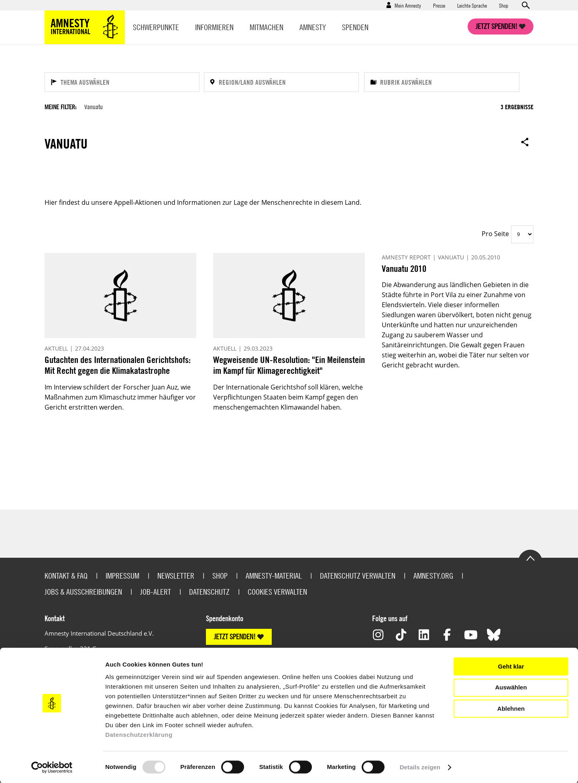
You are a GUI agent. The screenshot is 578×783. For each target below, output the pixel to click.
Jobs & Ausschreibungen (83, 592)
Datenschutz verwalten (357, 576)
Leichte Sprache (472, 5)
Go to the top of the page (530, 558)
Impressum (122, 576)
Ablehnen (511, 708)
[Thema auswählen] (122, 82)
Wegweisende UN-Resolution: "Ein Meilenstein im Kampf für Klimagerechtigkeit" (289, 365)
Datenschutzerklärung (139, 734)
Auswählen (511, 687)
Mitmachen (266, 27)
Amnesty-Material (274, 576)
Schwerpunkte (156, 27)
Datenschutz (209, 592)
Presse (439, 5)
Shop (503, 5)
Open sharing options (525, 142)
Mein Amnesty (408, 5)
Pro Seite (495, 233)
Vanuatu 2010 (404, 268)
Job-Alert (155, 592)
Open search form (525, 5)
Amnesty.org (433, 576)
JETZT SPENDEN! (235, 636)
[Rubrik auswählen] (441, 82)
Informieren (214, 27)
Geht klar (511, 666)
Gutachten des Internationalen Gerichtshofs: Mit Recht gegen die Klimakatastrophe (118, 365)
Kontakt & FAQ (66, 576)
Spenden (355, 27)
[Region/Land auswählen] (281, 82)
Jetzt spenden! (496, 26)
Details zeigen (420, 767)
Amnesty (312, 27)
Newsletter (175, 576)
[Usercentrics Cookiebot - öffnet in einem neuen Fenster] (52, 767)
